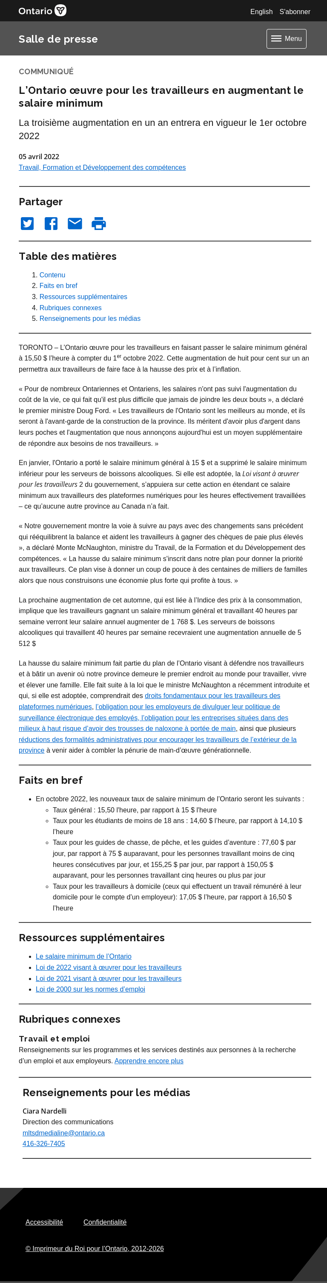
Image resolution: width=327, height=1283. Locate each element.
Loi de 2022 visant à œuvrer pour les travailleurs (108, 967)
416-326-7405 (44, 1143)
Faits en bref (58, 285)
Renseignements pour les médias (90, 318)
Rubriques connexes (71, 307)
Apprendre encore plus (149, 1061)
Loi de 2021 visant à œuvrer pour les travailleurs (108, 978)
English (261, 11)
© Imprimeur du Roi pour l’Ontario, (95, 1248)
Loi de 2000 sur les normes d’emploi (90, 989)
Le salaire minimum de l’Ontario (84, 956)
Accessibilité (44, 1222)
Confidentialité (104, 1222)
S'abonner (295, 11)
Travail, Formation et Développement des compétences (102, 167)
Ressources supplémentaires (83, 296)
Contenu (53, 275)
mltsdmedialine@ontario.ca (64, 1133)
